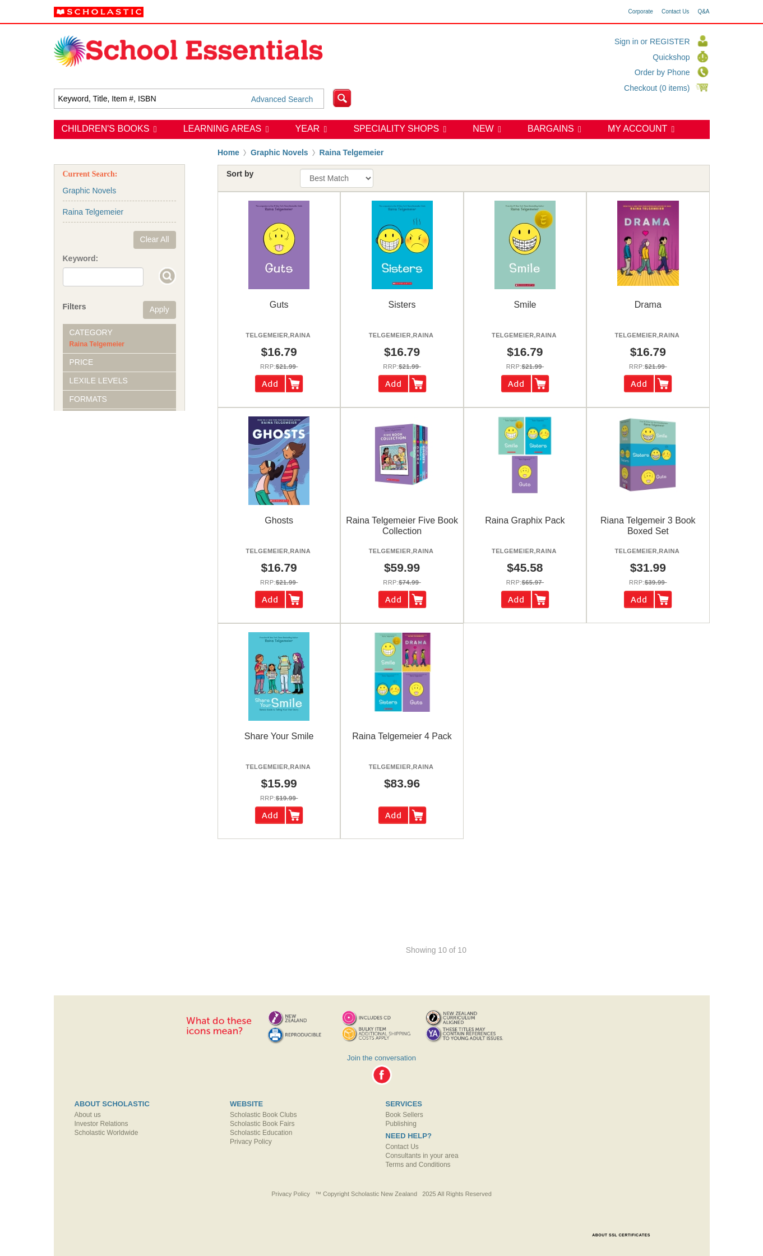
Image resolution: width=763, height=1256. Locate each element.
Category (91, 332)
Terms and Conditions (418, 1165)
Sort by (239, 173)
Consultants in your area (422, 1156)
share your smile (279, 736)
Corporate (640, 12)
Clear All (154, 239)
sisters (402, 304)
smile (525, 304)
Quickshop (671, 57)
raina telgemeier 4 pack (402, 736)
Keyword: (81, 258)
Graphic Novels (279, 152)
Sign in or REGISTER (652, 41)
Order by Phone (662, 72)
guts (279, 304)
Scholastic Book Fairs (262, 1124)
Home (228, 152)
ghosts (279, 520)
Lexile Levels (99, 380)
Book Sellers (404, 1115)
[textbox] (189, 99)
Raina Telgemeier (352, 152)
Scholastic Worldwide (106, 1133)
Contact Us (675, 12)
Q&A (703, 12)
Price (82, 362)
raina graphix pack (525, 520)
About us (88, 1115)
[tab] (119, 338)
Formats (88, 399)
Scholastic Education (261, 1133)
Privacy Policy (251, 1142)
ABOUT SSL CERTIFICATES (621, 1235)
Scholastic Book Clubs (263, 1115)
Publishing (401, 1124)
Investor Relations (101, 1124)
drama (648, 304)
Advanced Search (282, 99)
